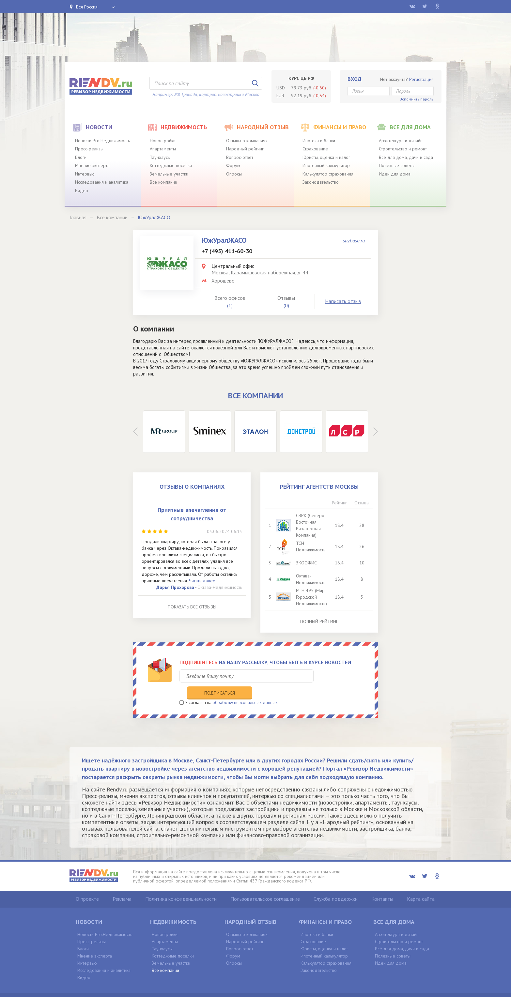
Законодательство (320, 182)
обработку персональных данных (245, 689)
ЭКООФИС (307, 563)
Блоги (80, 157)
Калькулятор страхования (327, 174)
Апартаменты (163, 149)
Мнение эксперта (92, 165)
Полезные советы (396, 165)
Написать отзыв (343, 301)
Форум (233, 165)
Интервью (85, 174)
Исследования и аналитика (101, 182)
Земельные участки (169, 174)
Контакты (382, 885)
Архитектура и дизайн (401, 141)
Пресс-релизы (89, 149)
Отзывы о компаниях (247, 141)
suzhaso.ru (354, 240)
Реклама (122, 885)
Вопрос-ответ (239, 157)
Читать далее (202, 581)
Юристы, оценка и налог (326, 157)
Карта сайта (421, 885)
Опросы (234, 174)
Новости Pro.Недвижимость (102, 141)
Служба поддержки (336, 885)
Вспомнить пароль (417, 99)
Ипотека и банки (318, 141)
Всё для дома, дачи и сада (406, 157)
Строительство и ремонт (403, 149)
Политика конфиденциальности (181, 885)
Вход (355, 79)
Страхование (315, 149)
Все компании (163, 182)
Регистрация (421, 79)
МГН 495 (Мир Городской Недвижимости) (312, 597)
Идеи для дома (394, 174)
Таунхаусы (160, 157)
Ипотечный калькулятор (326, 165)
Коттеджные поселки (171, 165)
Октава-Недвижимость (219, 587)
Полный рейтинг (319, 621)
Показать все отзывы (192, 607)
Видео (81, 190)
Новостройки (163, 141)
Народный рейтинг (245, 149)
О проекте (87, 885)
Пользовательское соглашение (265, 885)
